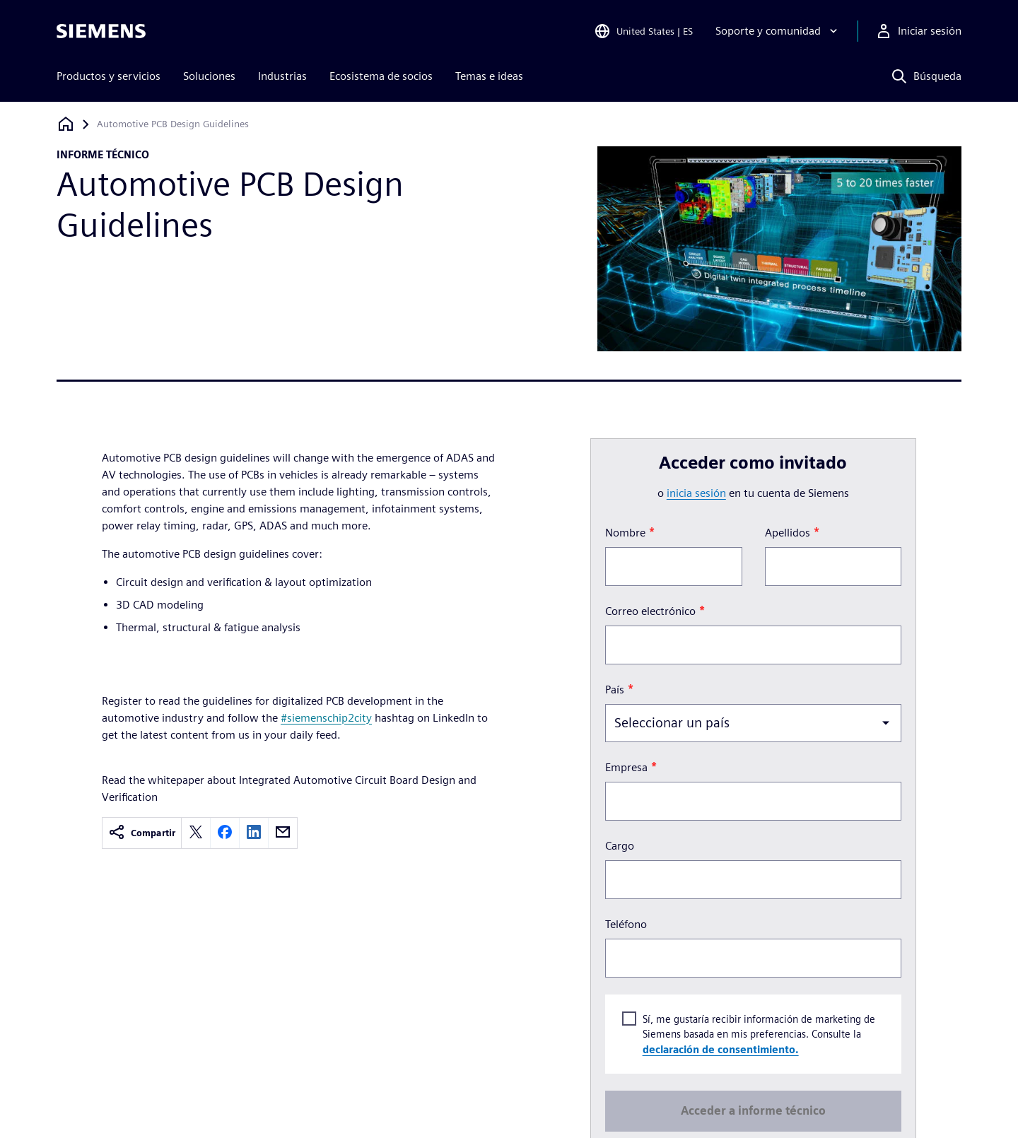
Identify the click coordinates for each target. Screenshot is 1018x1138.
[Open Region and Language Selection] (643, 31)
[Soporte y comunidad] (778, 31)
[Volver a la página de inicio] (65, 124)
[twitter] (196, 833)
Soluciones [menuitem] (209, 76)
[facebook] (225, 833)
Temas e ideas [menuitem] (489, 76)
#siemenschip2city (326, 718)
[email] (283, 833)
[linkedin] (254, 833)
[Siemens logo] (101, 31)
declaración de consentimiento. (720, 1049)
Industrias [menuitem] (282, 76)
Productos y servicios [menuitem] (108, 76)
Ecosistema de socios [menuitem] (381, 76)
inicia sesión (696, 493)
